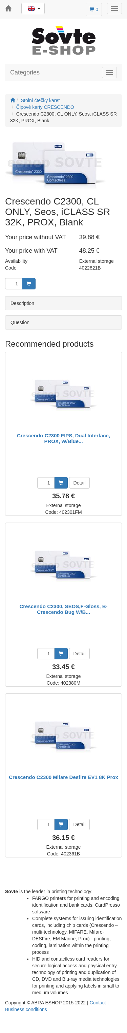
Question (19, 322)
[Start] (12, 100)
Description (22, 303)
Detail (79, 483)
